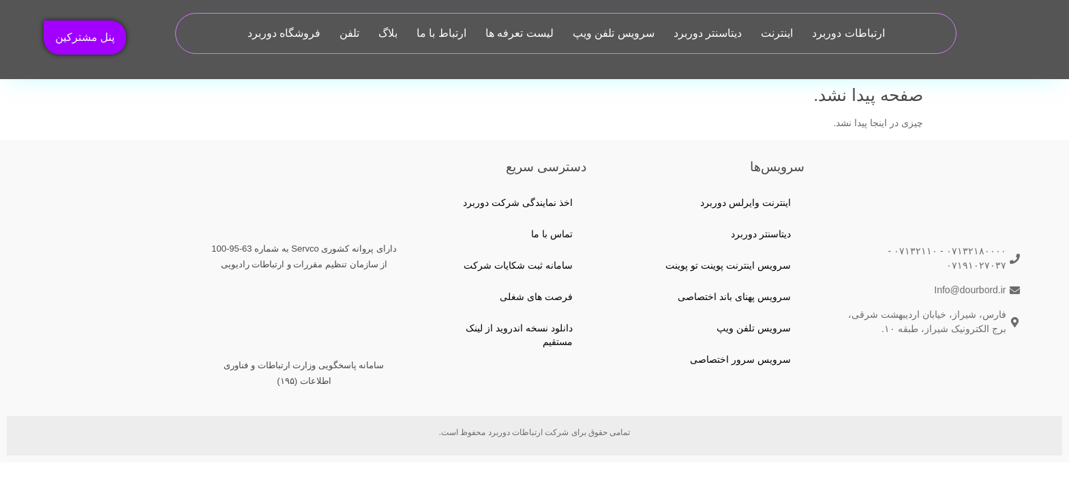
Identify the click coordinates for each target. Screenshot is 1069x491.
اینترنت (777, 33)
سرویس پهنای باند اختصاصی (734, 296)
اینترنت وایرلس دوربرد (745, 202)
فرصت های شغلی (536, 296)
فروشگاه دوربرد (283, 33)
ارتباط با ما (441, 33)
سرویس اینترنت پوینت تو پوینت (728, 265)
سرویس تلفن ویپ (613, 33)
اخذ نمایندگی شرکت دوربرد (518, 202)
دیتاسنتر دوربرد (708, 33)
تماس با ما (552, 233)
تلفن (349, 33)
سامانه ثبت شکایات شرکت (518, 265)
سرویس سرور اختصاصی (740, 359)
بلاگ (387, 33)
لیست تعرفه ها (519, 33)
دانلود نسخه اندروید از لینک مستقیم (519, 335)
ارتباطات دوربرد (848, 33)
